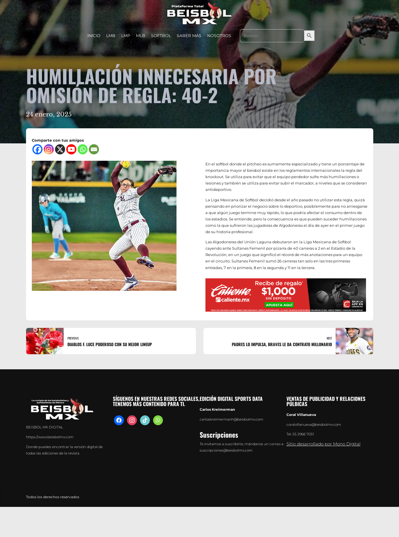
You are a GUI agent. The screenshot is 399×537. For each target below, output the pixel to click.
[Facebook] (37, 149)
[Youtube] (71, 149)
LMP (125, 35)
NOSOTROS (219, 35)
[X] (60, 149)
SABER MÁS (189, 35)
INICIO (93, 35)
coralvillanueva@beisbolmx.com (313, 425)
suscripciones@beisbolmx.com (226, 450)
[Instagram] (49, 149)
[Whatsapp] (83, 149)
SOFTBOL (161, 35)
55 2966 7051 (303, 434)
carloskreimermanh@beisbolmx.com (231, 419)
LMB (110, 35)
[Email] (94, 149)
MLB (140, 35)
